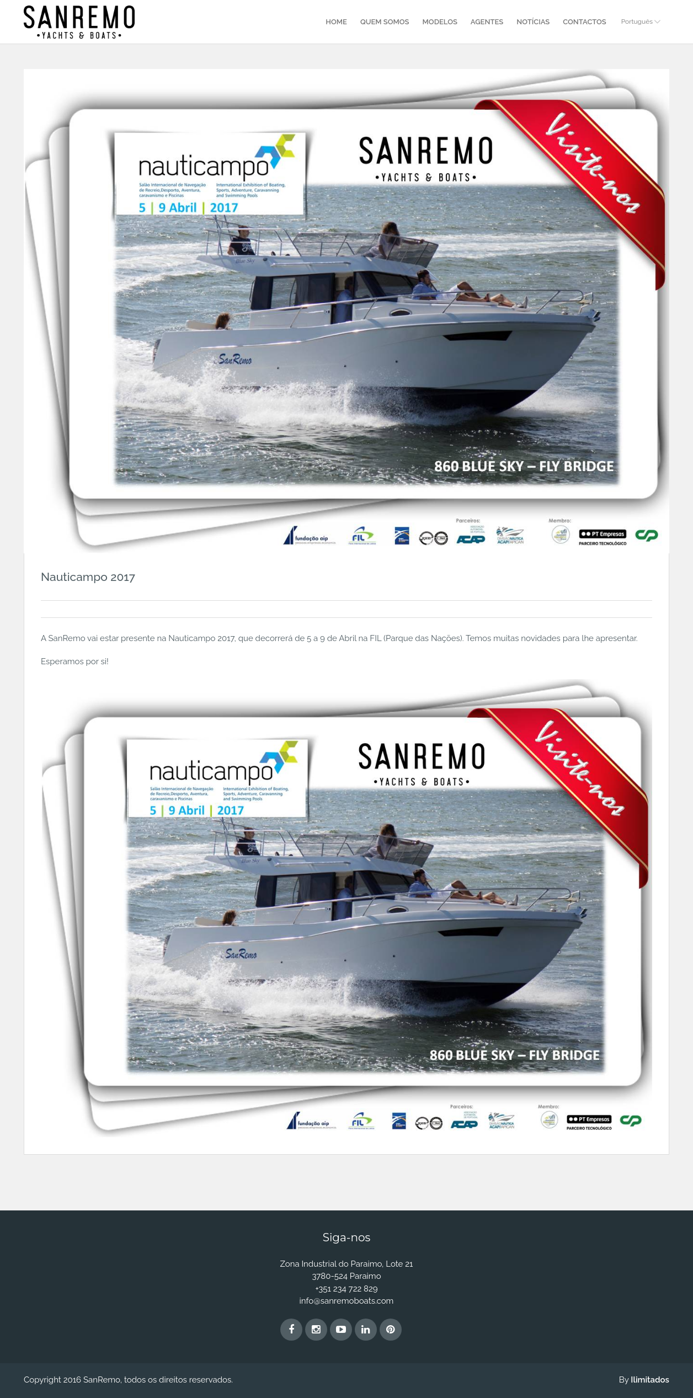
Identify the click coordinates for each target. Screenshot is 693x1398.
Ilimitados (650, 1380)
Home (336, 22)
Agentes (487, 22)
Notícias (533, 22)
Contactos (584, 22)
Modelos (440, 22)
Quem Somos (384, 22)
